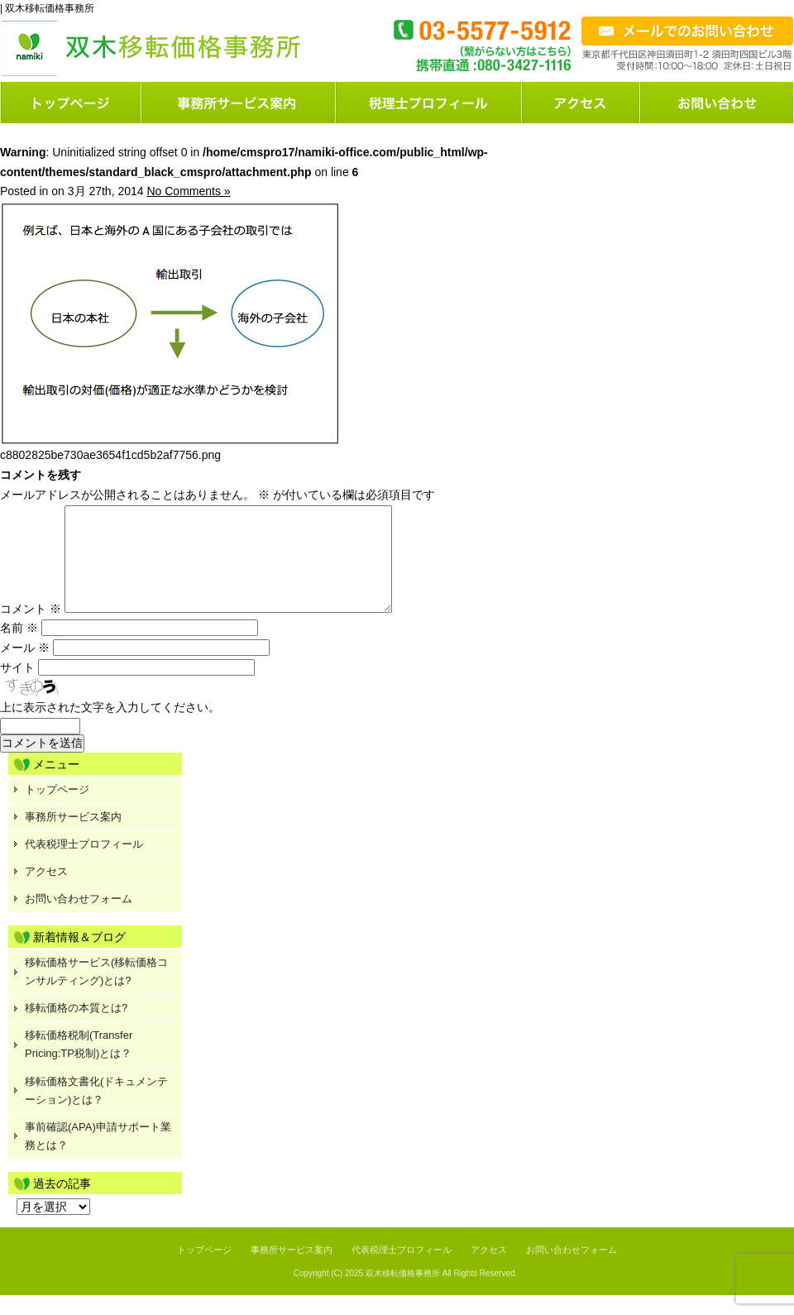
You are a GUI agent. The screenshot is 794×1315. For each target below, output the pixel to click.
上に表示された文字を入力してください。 (110, 727)
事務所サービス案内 (73, 836)
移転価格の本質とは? (76, 1027)
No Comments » (188, 191)
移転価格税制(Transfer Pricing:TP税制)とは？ (78, 1064)
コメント (30, 628)
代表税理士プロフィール (84, 864)
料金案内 (430, 102)
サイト (17, 687)
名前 (19, 647)
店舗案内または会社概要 (582, 102)
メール (25, 667)
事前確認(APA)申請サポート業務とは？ (98, 1155)
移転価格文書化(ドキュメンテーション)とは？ (96, 1110)
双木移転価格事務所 (403, 1293)
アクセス (46, 891)
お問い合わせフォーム (717, 102)
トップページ (71, 102)
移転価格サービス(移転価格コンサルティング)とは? (96, 991)
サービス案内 (239, 102)
